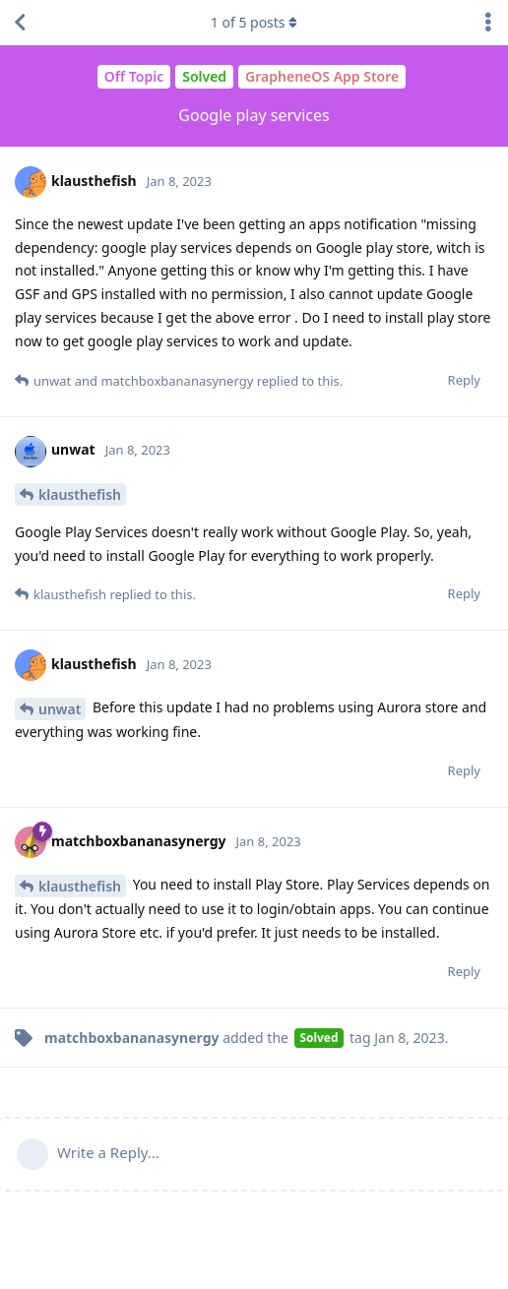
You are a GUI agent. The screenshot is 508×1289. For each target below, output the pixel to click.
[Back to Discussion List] (19, 22)
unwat (59, 709)
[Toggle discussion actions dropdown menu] (488, 22)
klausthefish (79, 494)
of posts (254, 22)
